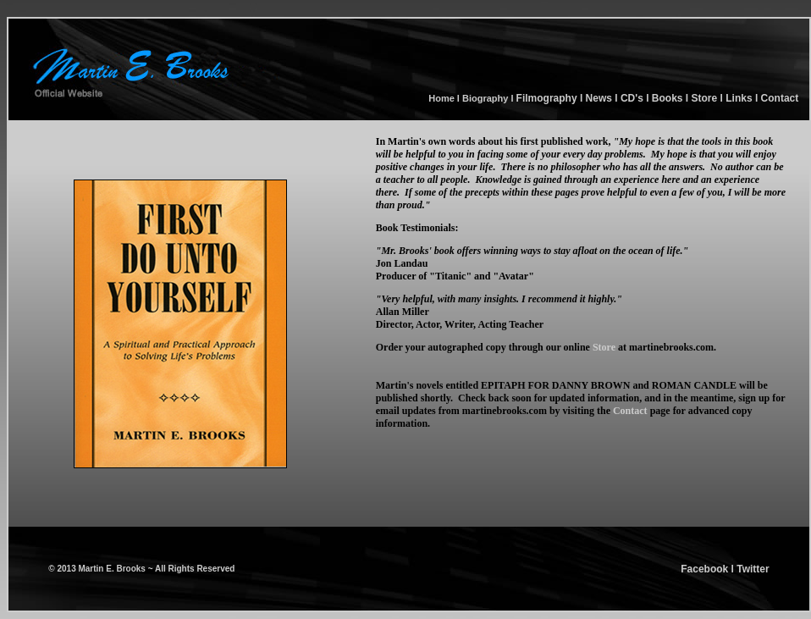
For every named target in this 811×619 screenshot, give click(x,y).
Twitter (753, 569)
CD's (632, 98)
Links (738, 98)
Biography (485, 98)
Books (667, 98)
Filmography (546, 98)
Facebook (704, 569)
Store (702, 98)
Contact (778, 98)
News (597, 98)
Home (442, 98)
